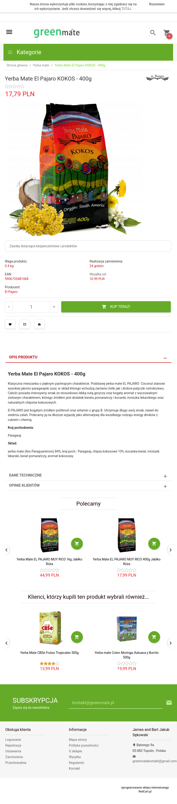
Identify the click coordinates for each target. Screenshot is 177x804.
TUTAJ (126, 9)
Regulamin (76, 763)
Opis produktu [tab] (23, 357)
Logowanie (13, 739)
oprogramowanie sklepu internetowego (145, 787)
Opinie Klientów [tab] (24, 485)
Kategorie (24, 52)
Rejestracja (13, 745)
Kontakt (74, 768)
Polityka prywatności (84, 745)
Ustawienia (13, 751)
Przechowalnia (15, 763)
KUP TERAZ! (116, 306)
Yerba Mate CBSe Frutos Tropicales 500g (49, 653)
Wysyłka (75, 757)
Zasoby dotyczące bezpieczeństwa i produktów (43, 246)
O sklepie (75, 751)
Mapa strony (78, 739)
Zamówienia (14, 757)
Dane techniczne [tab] (25, 475)
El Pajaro (11, 292)
